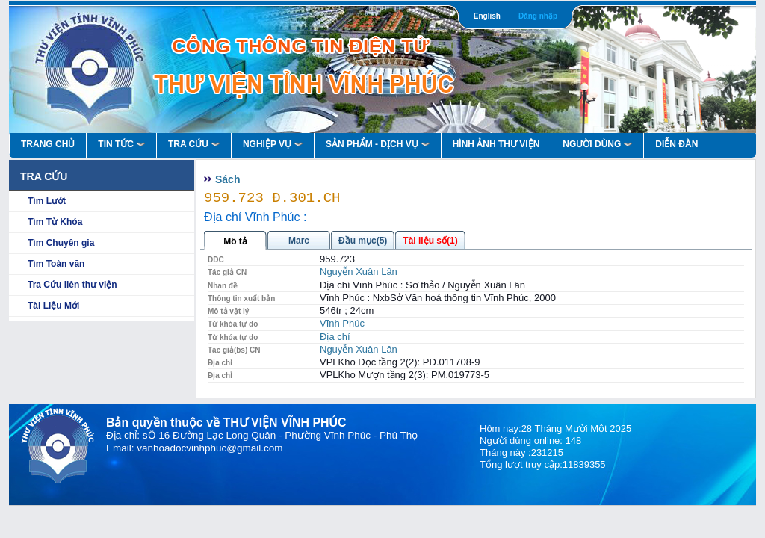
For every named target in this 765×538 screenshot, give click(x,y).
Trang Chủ (48, 144)
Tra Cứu (194, 144)
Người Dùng (597, 144)
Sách (227, 179)
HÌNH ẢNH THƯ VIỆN (496, 144)
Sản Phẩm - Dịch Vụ (378, 144)
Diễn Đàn (676, 144)
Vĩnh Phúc (342, 323)
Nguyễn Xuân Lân (358, 271)
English (487, 16)
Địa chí (335, 336)
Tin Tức (121, 144)
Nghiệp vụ (273, 144)
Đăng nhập (537, 16)
